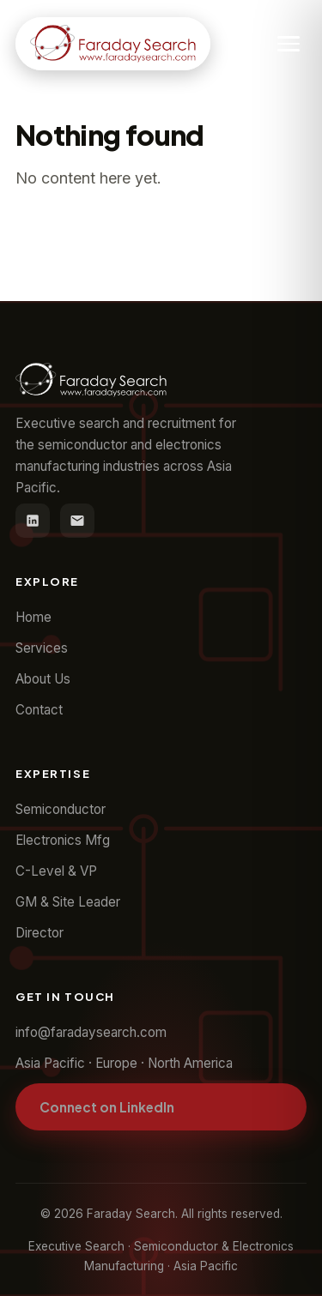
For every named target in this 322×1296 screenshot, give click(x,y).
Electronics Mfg (62, 840)
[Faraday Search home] (112, 43)
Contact (39, 710)
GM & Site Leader (67, 902)
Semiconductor (60, 809)
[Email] (77, 520)
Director (39, 933)
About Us (42, 679)
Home (33, 617)
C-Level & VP (56, 871)
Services (41, 648)
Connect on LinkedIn (106, 1107)
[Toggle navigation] (288, 43)
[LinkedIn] (32, 520)
